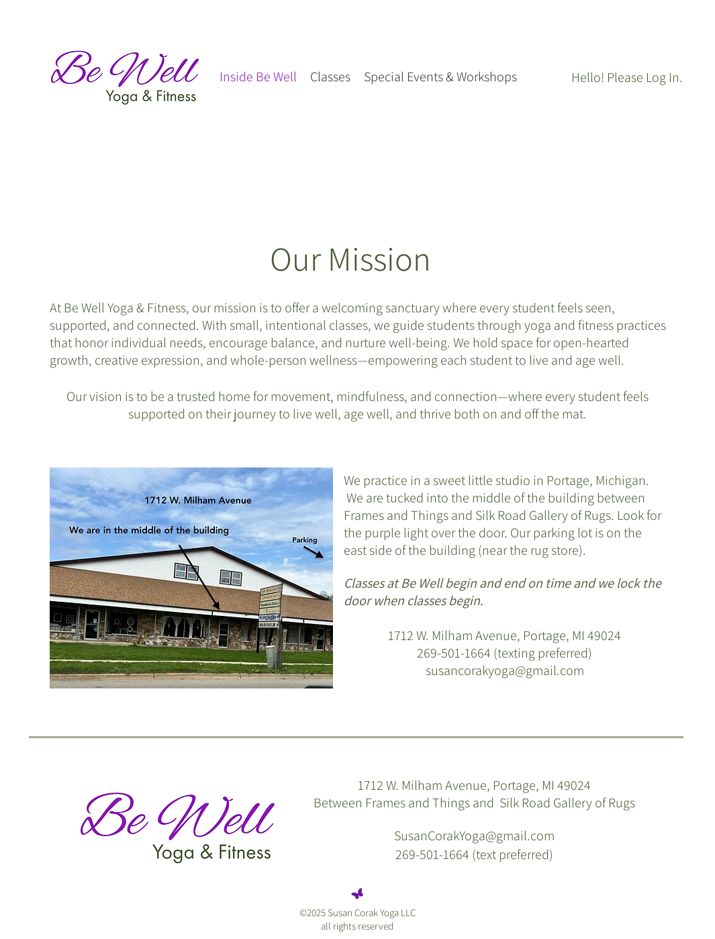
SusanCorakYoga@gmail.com (474, 835)
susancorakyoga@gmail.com (505, 670)
